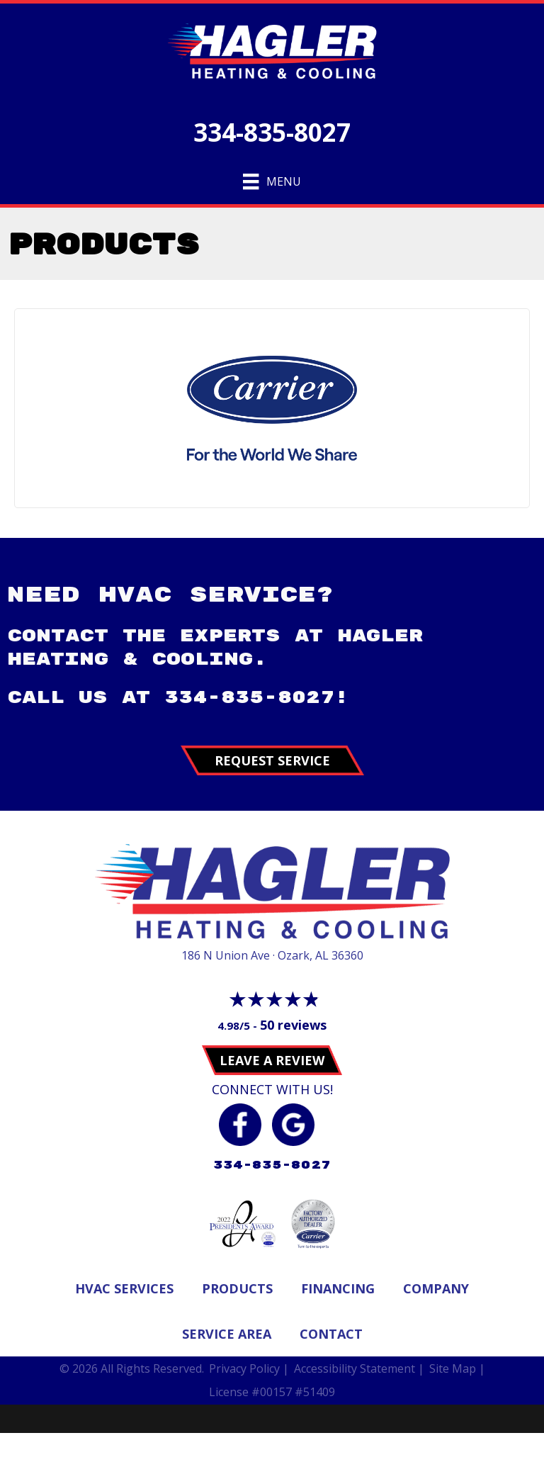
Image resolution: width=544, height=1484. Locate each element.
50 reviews (293, 1024)
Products (237, 1288)
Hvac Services (124, 1288)
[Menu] (271, 181)
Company (436, 1288)
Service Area (226, 1333)
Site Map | (457, 1368)
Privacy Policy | (249, 1368)
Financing (338, 1288)
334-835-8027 (272, 132)
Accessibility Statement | (359, 1368)
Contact (331, 1333)
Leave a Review (272, 1060)
